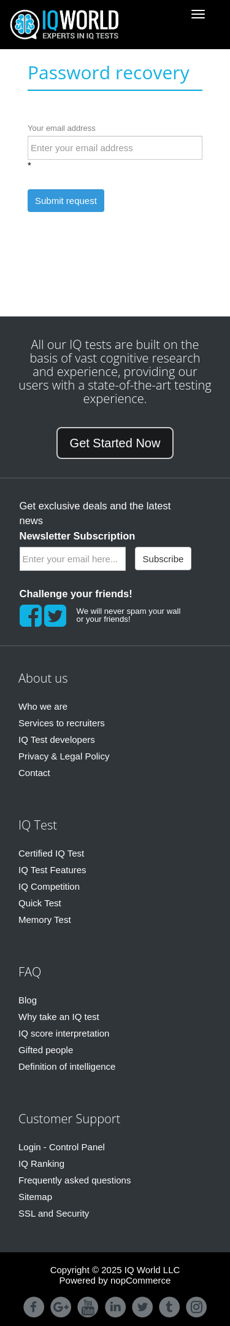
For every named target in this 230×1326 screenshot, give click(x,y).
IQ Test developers (56, 739)
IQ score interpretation (63, 1033)
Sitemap (35, 1196)
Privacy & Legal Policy (63, 756)
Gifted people (45, 1050)
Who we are (42, 706)
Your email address (62, 128)
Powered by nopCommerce (115, 1280)
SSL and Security (53, 1213)
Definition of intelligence (66, 1066)
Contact (34, 772)
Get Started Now (115, 443)
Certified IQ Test (51, 853)
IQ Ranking (41, 1163)
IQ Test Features (52, 870)
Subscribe (163, 559)
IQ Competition (49, 886)
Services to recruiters (61, 723)
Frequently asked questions (74, 1180)
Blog (27, 1000)
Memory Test (44, 919)
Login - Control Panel (61, 1147)
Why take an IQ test (58, 1016)
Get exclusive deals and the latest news (95, 521)
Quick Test (39, 903)
